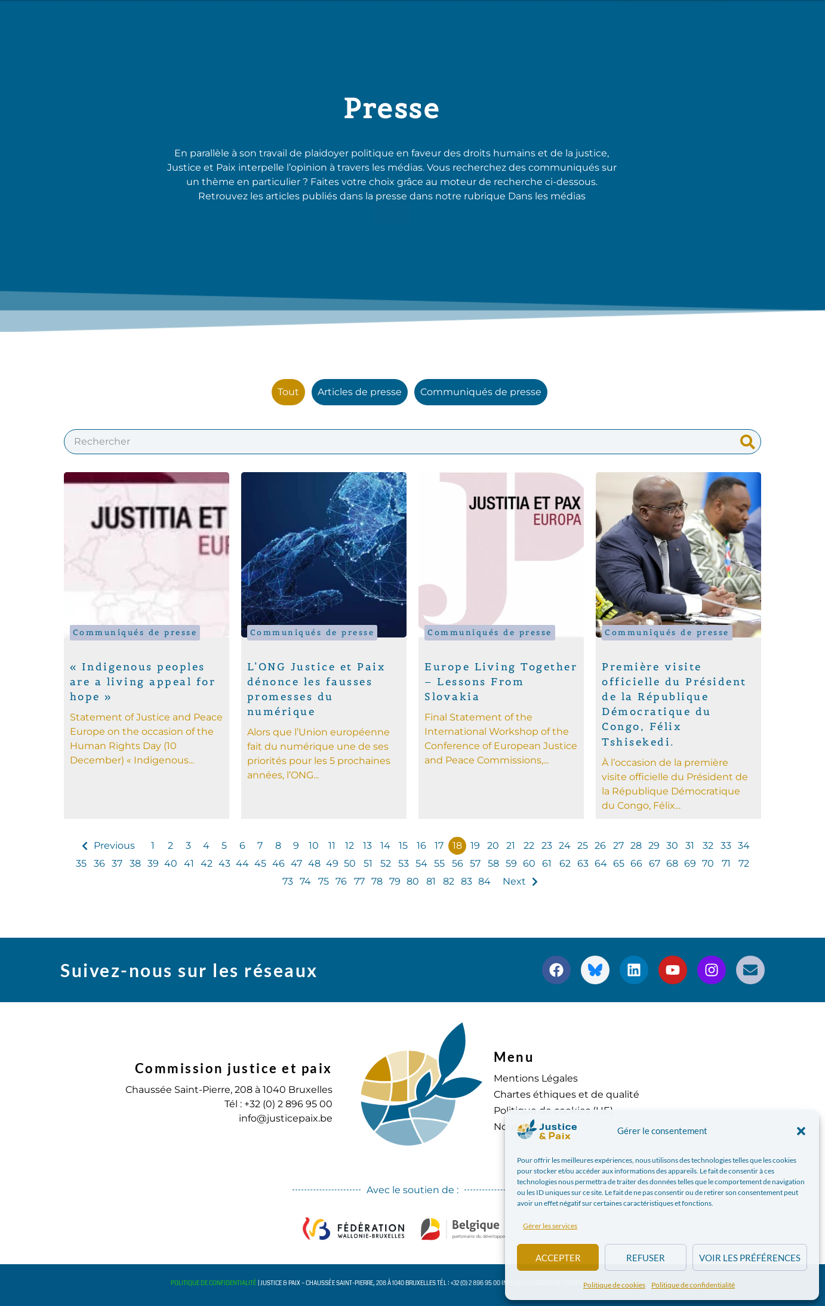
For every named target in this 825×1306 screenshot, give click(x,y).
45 (260, 863)
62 (565, 863)
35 (81, 863)
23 (546, 845)
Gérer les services (550, 1225)
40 (170, 863)
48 (314, 863)
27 (618, 845)
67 (654, 863)
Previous (114, 845)
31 (689, 845)
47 (296, 863)
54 (421, 863)
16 (421, 845)
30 (672, 845)
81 (431, 881)
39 (153, 863)
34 (744, 845)
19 (475, 845)
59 (511, 863)
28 (636, 845)
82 (448, 881)
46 (278, 863)
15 (403, 845)
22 (529, 845)
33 (726, 845)
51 (368, 863)
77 (359, 881)
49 (332, 863)
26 (600, 845)
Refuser (645, 1257)
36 (99, 863)
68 (672, 863)
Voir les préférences (750, 1257)
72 (743, 863)
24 (565, 845)
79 (395, 881)
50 (350, 863)
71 (726, 863)
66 (636, 863)
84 (484, 881)
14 (385, 845)
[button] (801, 1131)
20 (493, 845)
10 (314, 845)
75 (323, 881)
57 (475, 863)
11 (331, 845)
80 (413, 881)
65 (618, 863)
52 (385, 863)
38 (135, 863)
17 (439, 845)
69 (690, 863)
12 (349, 845)
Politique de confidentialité (693, 1284)
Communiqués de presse (135, 632)
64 (601, 863)
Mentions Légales (536, 1078)
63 (583, 863)
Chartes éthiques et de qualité (566, 1094)
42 (207, 863)
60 (529, 863)
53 (403, 863)
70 (708, 863)
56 (457, 863)
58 (493, 863)
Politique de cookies (614, 1284)
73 (287, 881)
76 (341, 881)
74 (305, 881)
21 (510, 845)
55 (439, 863)
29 (654, 845)
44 (242, 863)
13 (367, 845)
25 (582, 845)
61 (547, 863)
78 (377, 881)
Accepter (558, 1257)
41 (189, 863)
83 (466, 881)
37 (117, 863)
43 (224, 863)
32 (708, 845)
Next (514, 881)
